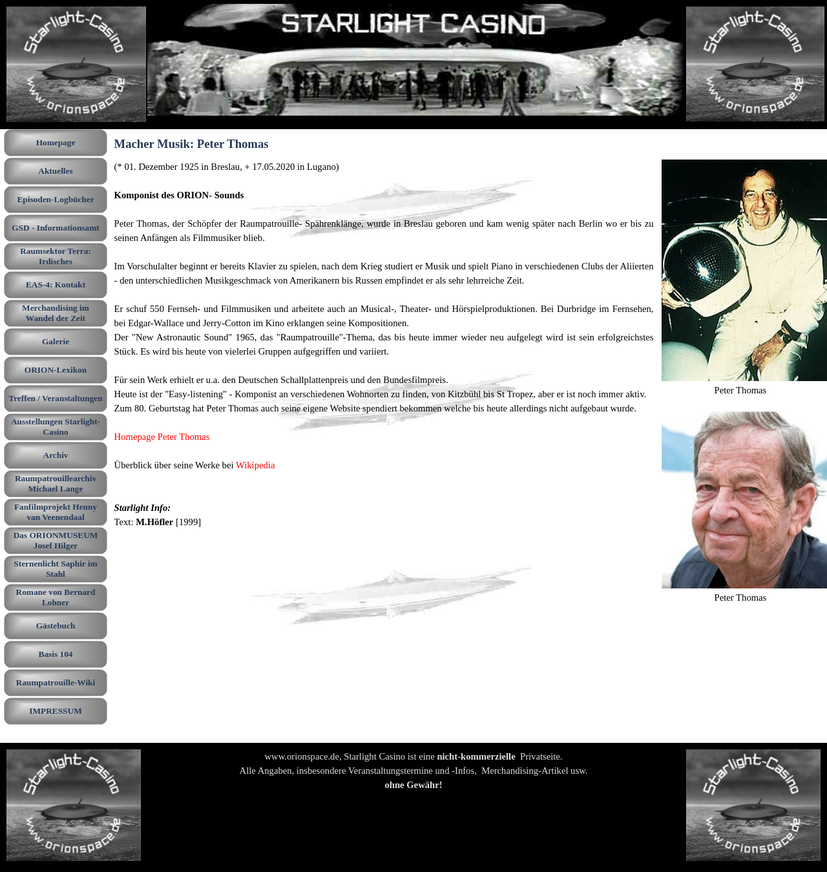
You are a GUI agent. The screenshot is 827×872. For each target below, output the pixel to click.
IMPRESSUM (55, 711)
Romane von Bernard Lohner (56, 597)
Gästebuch (56, 625)
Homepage (56, 142)
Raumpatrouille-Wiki (55, 682)
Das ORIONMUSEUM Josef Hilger (56, 540)
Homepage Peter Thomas (162, 436)
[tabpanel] (384, 344)
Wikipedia (255, 465)
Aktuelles (55, 171)
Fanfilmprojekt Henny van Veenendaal (55, 512)
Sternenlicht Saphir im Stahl (55, 569)
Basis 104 (56, 654)
